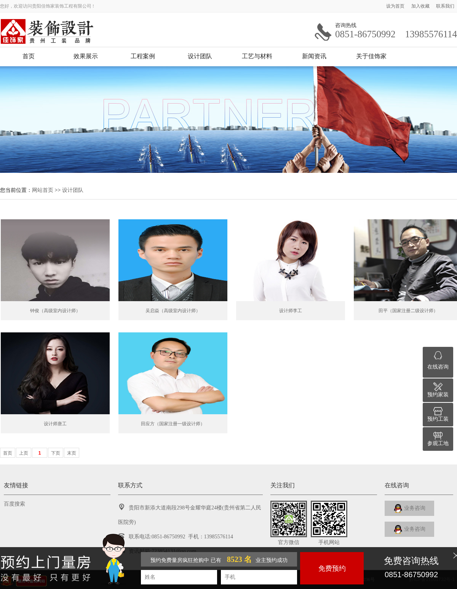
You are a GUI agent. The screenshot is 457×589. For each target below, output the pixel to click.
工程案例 (143, 56)
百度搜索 (14, 504)
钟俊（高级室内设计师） (55, 310)
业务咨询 (409, 508)
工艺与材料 (257, 56)
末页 (71, 453)
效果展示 (86, 56)
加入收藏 (421, 6)
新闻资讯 (314, 56)
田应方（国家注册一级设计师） (173, 423)
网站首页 (42, 190)
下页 (55, 453)
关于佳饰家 (371, 56)
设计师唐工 (55, 423)
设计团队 (200, 56)
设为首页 (396, 6)
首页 (28, 56)
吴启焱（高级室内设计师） (172, 310)
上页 (23, 453)
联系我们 (445, 6)
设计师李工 (290, 310)
